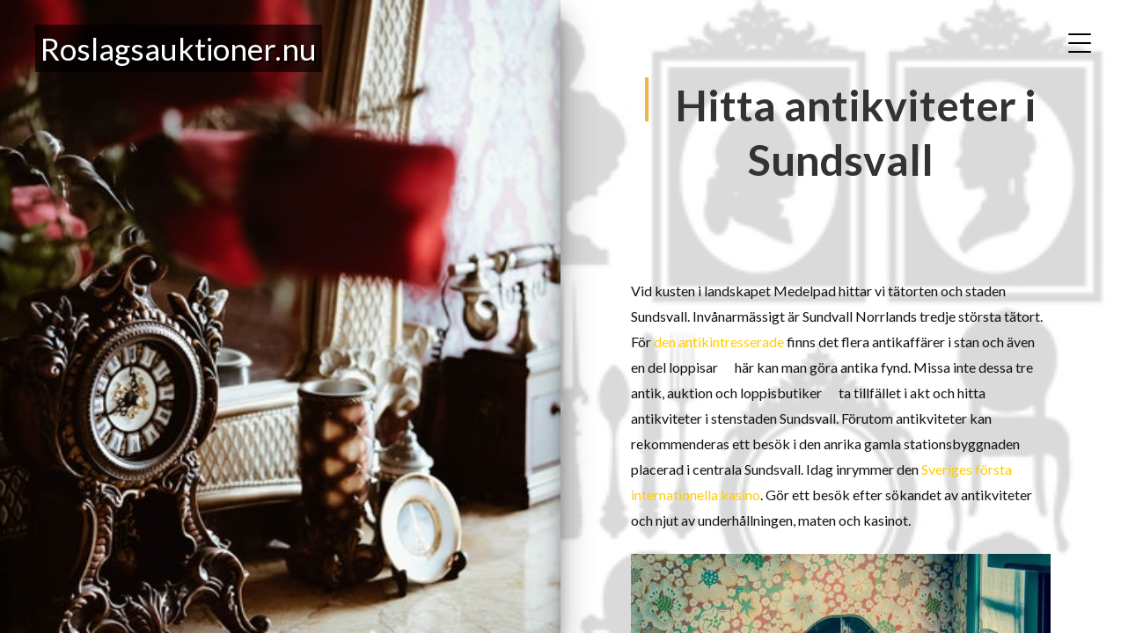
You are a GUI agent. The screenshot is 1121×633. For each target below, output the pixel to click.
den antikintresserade (719, 341)
